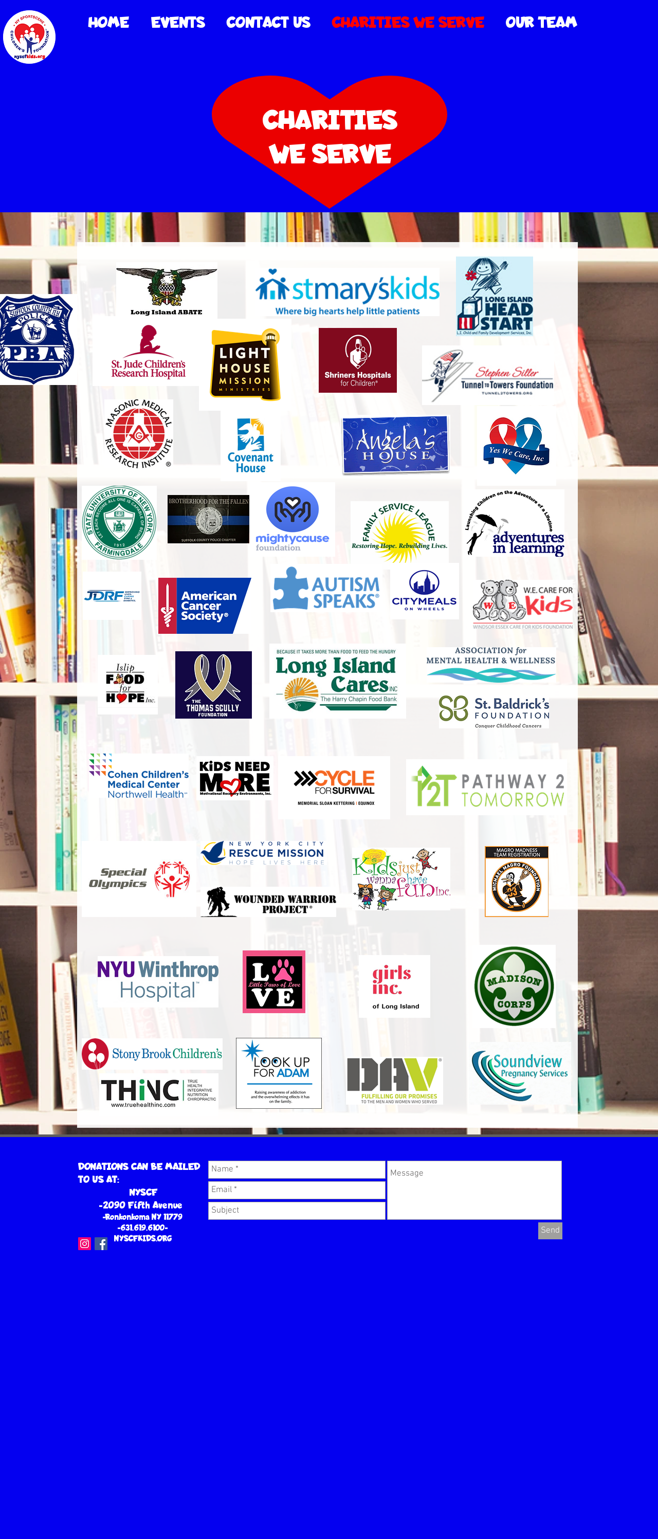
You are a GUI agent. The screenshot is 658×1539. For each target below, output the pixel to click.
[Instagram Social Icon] (84, 1243)
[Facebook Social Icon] (101, 1243)
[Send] (550, 1230)
